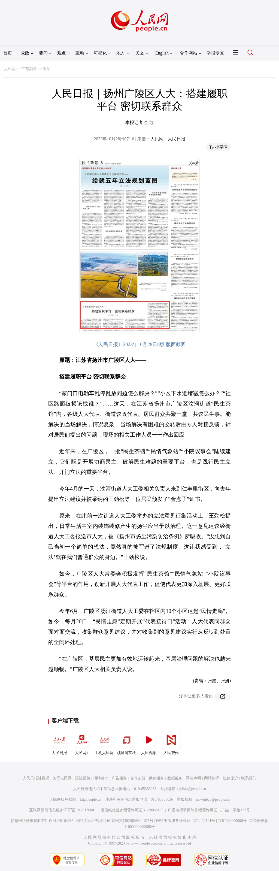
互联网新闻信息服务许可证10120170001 (62, 810)
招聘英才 (100, 778)
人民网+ (81, 742)
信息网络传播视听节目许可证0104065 (42, 821)
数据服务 (175, 778)
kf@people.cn (90, 799)
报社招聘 (82, 778)
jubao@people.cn (192, 789)
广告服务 (119, 778)
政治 (46, 69)
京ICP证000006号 (232, 821)
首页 (7, 53)
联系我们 (248, 778)
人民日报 (59, 742)
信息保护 (230, 778)
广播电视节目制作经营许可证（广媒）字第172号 (209, 810)
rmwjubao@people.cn (213, 799)
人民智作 (171, 742)
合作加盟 (137, 778)
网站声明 (193, 778)
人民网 (10, 69)
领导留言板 (126, 742)
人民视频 (148, 742)
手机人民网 (104, 742)
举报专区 (215, 53)
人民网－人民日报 (167, 139)
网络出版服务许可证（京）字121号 (185, 821)
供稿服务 (156, 778)
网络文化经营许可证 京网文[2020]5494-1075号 (115, 821)
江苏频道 (29, 69)
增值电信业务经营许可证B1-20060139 (132, 810)
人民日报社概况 (36, 778)
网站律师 (211, 778)
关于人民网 (62, 778)
